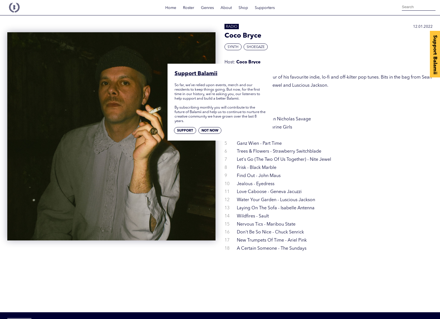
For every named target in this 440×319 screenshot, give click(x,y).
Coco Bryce (248, 62)
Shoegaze (256, 47)
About (226, 8)
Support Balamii (434, 54)
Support (185, 130)
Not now (209, 130)
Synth (233, 47)
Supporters (265, 8)
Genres (207, 8)
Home (170, 8)
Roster (188, 8)
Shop (243, 8)
